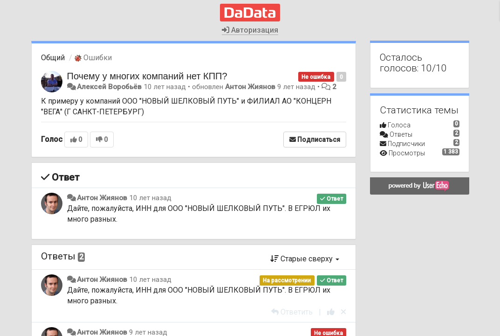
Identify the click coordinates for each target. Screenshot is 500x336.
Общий (53, 57)
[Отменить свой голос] (343, 312)
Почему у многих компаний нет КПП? (147, 76)
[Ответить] (292, 312)
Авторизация (250, 30)
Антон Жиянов (250, 87)
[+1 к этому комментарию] (331, 312)
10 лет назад (150, 198)
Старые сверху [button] (304, 258)
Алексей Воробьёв (109, 87)
